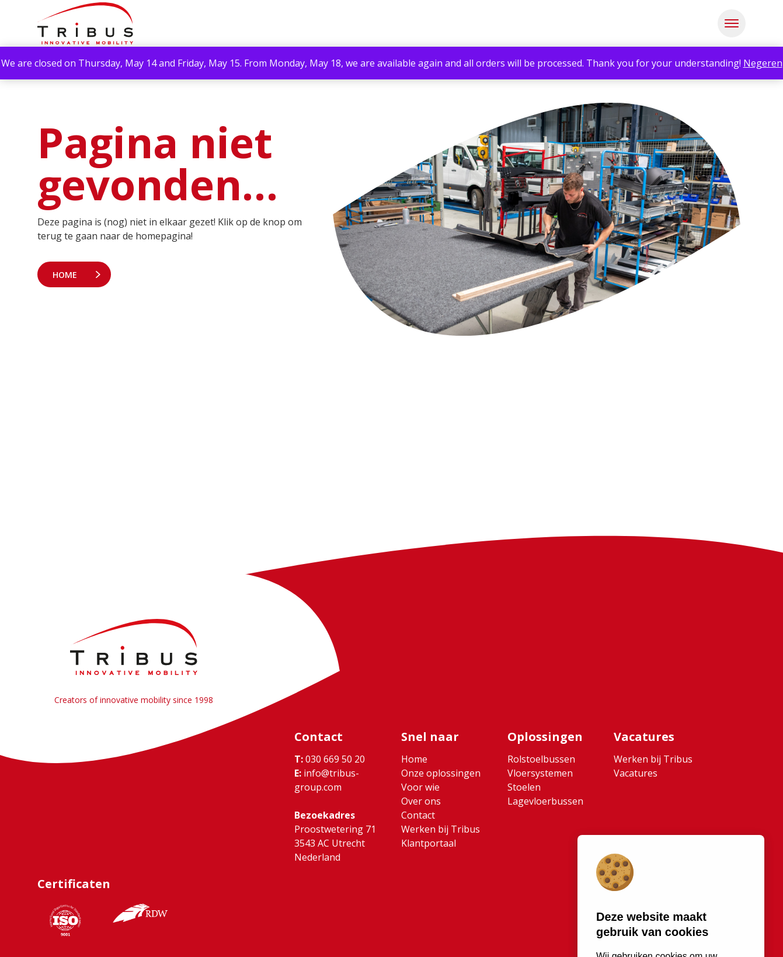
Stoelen (524, 787)
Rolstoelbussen (541, 759)
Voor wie (420, 787)
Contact (418, 815)
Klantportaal (428, 843)
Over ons (421, 801)
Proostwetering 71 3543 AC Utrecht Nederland (335, 843)
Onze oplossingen (441, 773)
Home (65, 274)
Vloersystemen (540, 773)
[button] (732, 23)
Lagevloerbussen (545, 801)
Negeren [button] (762, 63)
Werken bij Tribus (440, 829)
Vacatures (635, 773)
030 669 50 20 (329, 759)
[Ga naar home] (85, 23)
